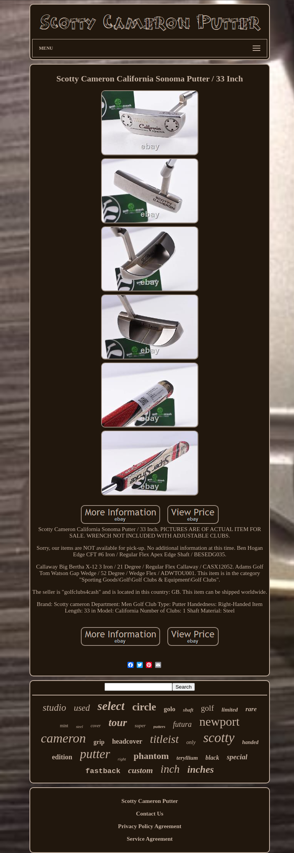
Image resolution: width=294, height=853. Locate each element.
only (191, 742)
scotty (219, 737)
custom (140, 770)
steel (79, 727)
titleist (164, 739)
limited (230, 710)
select (111, 706)
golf (207, 708)
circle (144, 707)
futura (182, 724)
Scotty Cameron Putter (149, 801)
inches (200, 769)
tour (117, 722)
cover (96, 725)
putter (95, 754)
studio (54, 707)
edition (62, 757)
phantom (151, 756)
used (82, 708)
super (140, 725)
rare (250, 709)
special (237, 757)
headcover (127, 741)
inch (170, 769)
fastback (102, 771)
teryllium (187, 758)
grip (98, 742)
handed (250, 742)
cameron (63, 738)
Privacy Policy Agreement (149, 826)
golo (169, 709)
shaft (188, 710)
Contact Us (149, 814)
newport (219, 721)
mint (64, 725)
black (212, 757)
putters (159, 726)
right (122, 759)
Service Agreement (150, 839)
